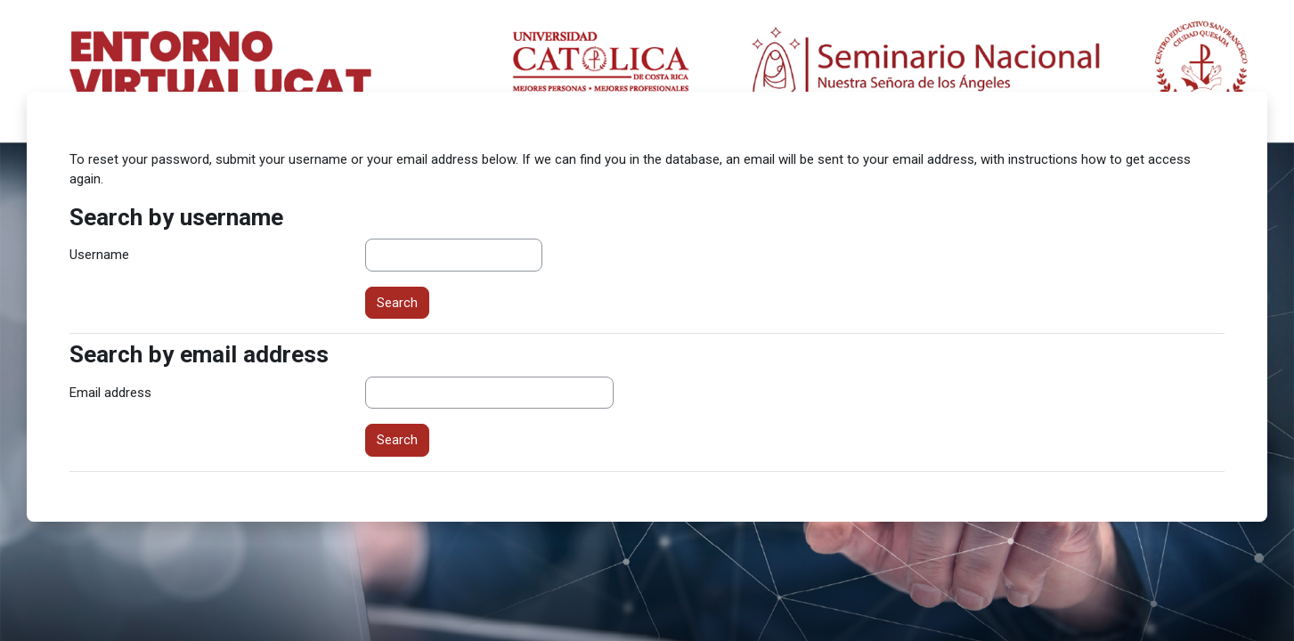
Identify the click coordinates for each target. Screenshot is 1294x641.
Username (99, 255)
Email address (110, 393)
